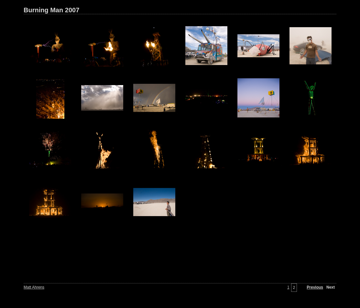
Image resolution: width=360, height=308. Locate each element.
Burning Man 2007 (51, 10)
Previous (315, 287)
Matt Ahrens (34, 287)
